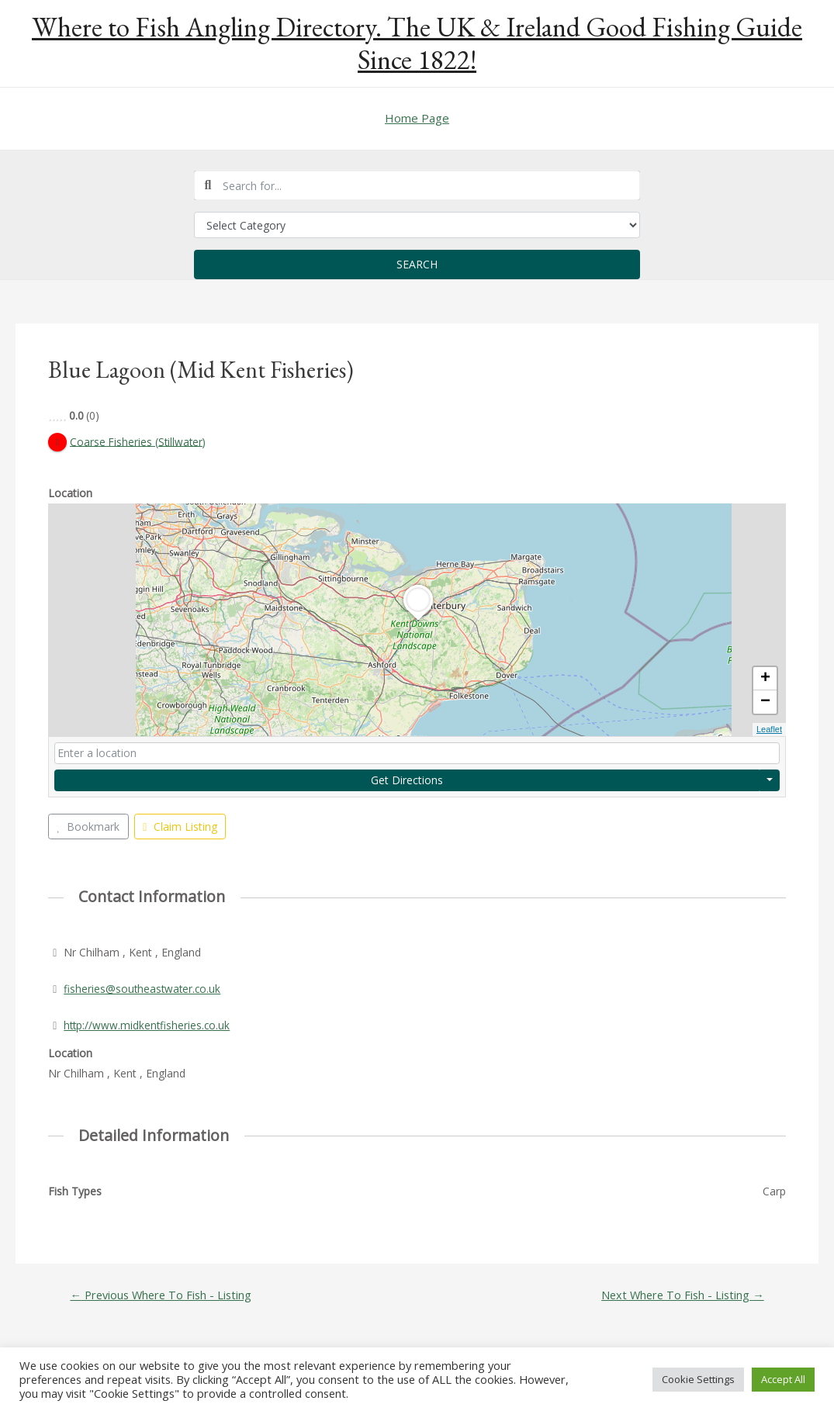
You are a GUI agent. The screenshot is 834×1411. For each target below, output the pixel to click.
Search (417, 264)
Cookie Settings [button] (698, 1379)
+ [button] (765, 679)
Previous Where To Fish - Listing (163, 1295)
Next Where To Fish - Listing (680, 1295)
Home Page (417, 118)
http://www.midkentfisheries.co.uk (148, 1025)
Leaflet (769, 730)
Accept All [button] (783, 1379)
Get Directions (407, 780)
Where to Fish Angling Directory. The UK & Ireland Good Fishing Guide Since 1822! (417, 43)
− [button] (765, 702)
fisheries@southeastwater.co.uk (143, 988)
